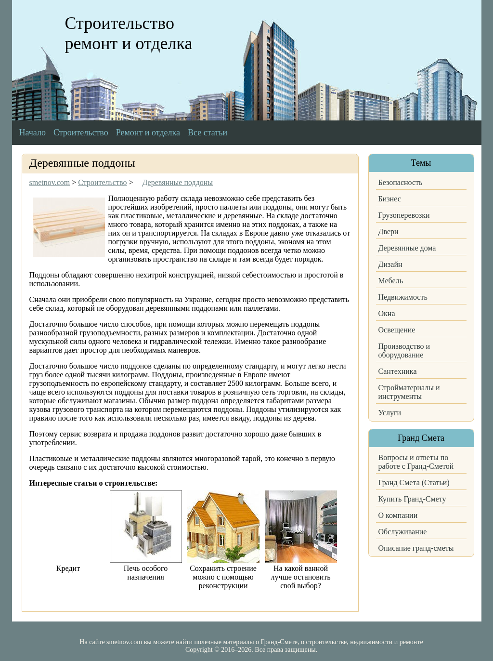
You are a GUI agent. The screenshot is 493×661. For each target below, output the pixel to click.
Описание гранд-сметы (416, 548)
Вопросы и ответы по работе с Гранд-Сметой (416, 461)
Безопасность (400, 182)
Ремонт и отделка (148, 132)
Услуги (390, 413)
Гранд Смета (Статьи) (414, 482)
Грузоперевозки (404, 215)
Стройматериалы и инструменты (409, 391)
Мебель (390, 281)
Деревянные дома (407, 248)
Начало (32, 132)
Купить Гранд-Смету (412, 499)
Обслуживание (402, 532)
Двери (388, 231)
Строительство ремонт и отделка (129, 33)
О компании (398, 515)
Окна (386, 313)
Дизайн (390, 264)
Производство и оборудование (404, 350)
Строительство (80, 132)
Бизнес (389, 199)
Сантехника (397, 371)
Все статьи (207, 132)
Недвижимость (403, 297)
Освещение (396, 330)
